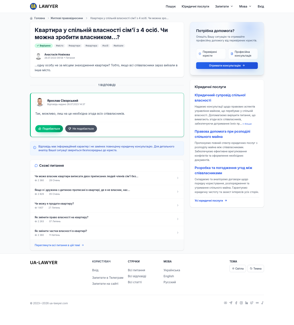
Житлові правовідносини (65, 18)
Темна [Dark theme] (256, 268)
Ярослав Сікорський (62, 100)
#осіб (105, 45)
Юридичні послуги (195, 6)
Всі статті (135, 282)
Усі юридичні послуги (211, 200)
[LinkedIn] (247, 303)
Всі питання (136, 270)
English (169, 276)
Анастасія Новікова (57, 54)
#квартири (74, 45)
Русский (170, 282)
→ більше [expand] (247, 124)
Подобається (49, 129)
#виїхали (118, 45)
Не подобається (81, 129)
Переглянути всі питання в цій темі (59, 245)
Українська (172, 270)
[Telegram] (231, 303)
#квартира (91, 45)
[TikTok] (262, 303)
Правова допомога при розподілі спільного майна (222, 134)
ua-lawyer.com (59, 303)
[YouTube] (226, 303)
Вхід (261, 6)
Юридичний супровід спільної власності (220, 97)
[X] (252, 303)
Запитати (224, 6)
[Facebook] (236, 303)
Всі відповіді (137, 276)
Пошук (171, 6)
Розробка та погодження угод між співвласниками (223, 170)
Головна (37, 18)
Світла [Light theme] (238, 268)
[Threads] (258, 303)
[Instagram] (242, 303)
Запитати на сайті (105, 283)
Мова (245, 6)
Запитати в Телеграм (107, 277)
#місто (59, 45)
